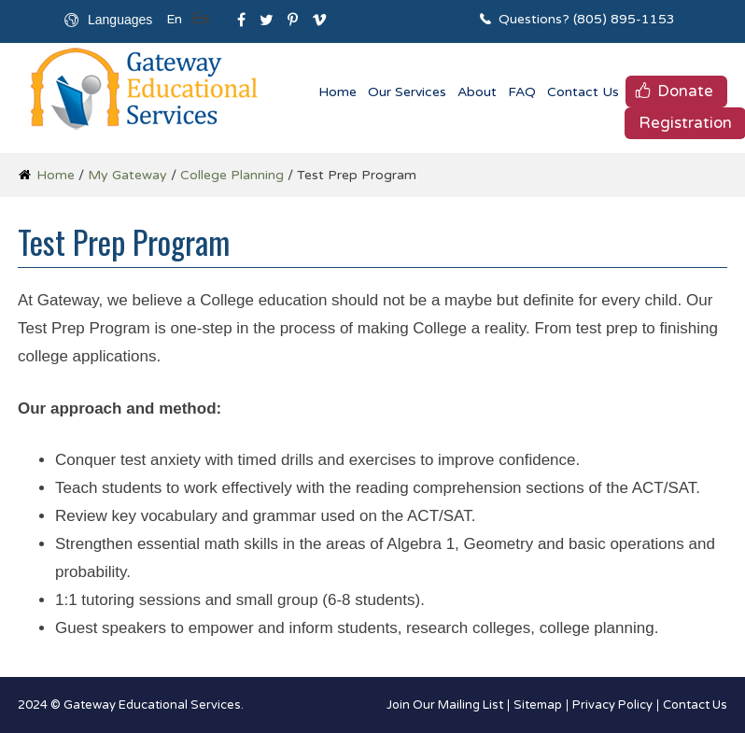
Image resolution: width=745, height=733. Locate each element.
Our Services (407, 92)
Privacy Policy (612, 705)
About (477, 92)
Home (337, 92)
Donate (685, 91)
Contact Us (583, 92)
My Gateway (127, 175)
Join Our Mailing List (445, 705)
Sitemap (537, 705)
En (174, 19)
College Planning (232, 175)
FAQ (522, 92)
